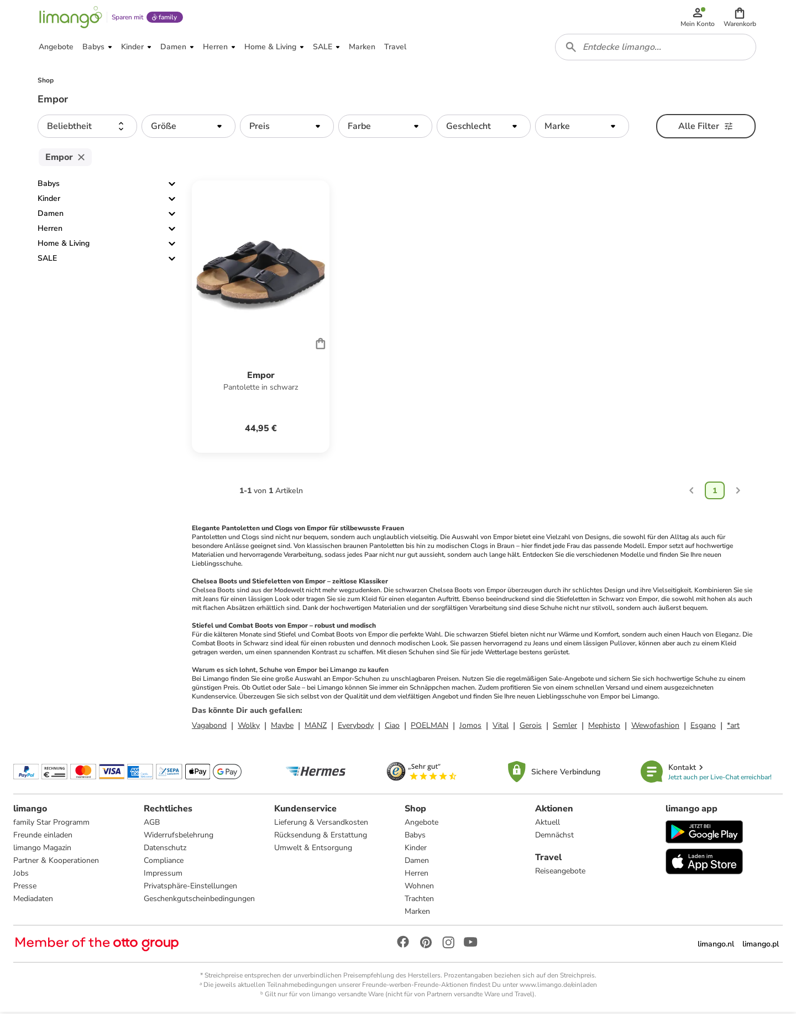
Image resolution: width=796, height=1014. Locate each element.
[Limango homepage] (70, 17)
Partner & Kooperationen (56, 862)
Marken (417, 913)
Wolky (249, 727)
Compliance (164, 862)
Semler (565, 727)
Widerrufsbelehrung (178, 837)
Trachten (419, 901)
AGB (152, 824)
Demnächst (554, 837)
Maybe (282, 727)
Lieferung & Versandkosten (321, 824)
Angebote (421, 824)
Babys (49, 185)
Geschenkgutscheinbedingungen (199, 901)
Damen (51, 215)
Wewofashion (655, 727)
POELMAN (429, 727)
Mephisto (604, 727)
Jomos (470, 727)
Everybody (356, 727)
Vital (501, 727)
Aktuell (547, 824)
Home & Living (64, 245)
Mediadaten (33, 901)
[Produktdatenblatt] (260, 319)
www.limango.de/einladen (558, 986)
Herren (50, 230)
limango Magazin (42, 850)
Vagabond (209, 727)
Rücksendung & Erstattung (320, 837)
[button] (740, 17)
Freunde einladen (42, 837)
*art (733, 727)
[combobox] (655, 49)
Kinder (49, 200)
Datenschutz (165, 850)
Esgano (703, 727)
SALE (47, 260)
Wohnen (419, 888)
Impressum (163, 875)
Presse (24, 888)
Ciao (392, 727)
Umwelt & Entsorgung (313, 850)
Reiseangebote (560, 873)
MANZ (316, 727)
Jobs (21, 875)
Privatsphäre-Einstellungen (190, 888)
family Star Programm (51, 824)
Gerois (531, 727)
